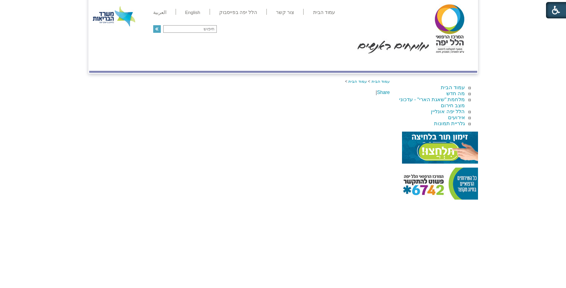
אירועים (456, 117)
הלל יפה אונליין (448, 111)
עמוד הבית (453, 87)
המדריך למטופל (310, 63)
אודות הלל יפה (357, 63)
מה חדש (455, 93)
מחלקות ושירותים (405, 63)
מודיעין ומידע (453, 63)
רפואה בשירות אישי (196, 63)
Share (383, 92)
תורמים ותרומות (142, 63)
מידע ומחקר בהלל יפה (256, 63)
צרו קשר (102, 63)
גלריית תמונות (449, 123)
